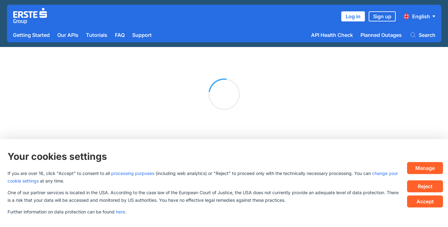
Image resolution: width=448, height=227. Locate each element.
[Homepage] (30, 16)
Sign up (382, 16)
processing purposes (132, 173)
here (120, 211)
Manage (425, 168)
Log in (353, 16)
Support (142, 35)
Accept (425, 201)
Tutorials (96, 35)
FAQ (120, 35)
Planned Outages (381, 35)
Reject (425, 186)
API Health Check (332, 35)
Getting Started (31, 35)
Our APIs (67, 35)
